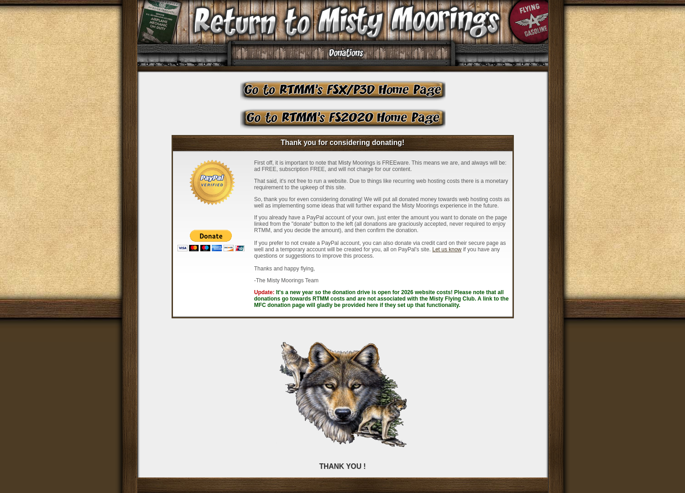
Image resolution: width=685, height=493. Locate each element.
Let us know (446, 249)
